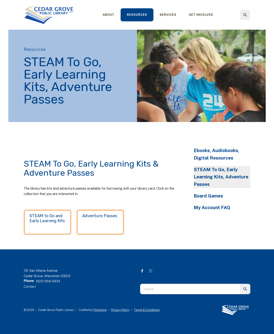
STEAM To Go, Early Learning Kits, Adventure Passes (221, 177)
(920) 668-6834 (48, 281)
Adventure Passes (99, 215)
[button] (245, 15)
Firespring (100, 310)
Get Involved (201, 14)
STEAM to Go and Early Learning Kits (47, 218)
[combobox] (190, 289)
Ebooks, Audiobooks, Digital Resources (216, 154)
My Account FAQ (212, 207)
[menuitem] (108, 14)
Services (168, 14)
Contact (30, 287)
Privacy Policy (120, 310)
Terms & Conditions (147, 310)
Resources (137, 14)
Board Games (208, 196)
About (108, 14)
